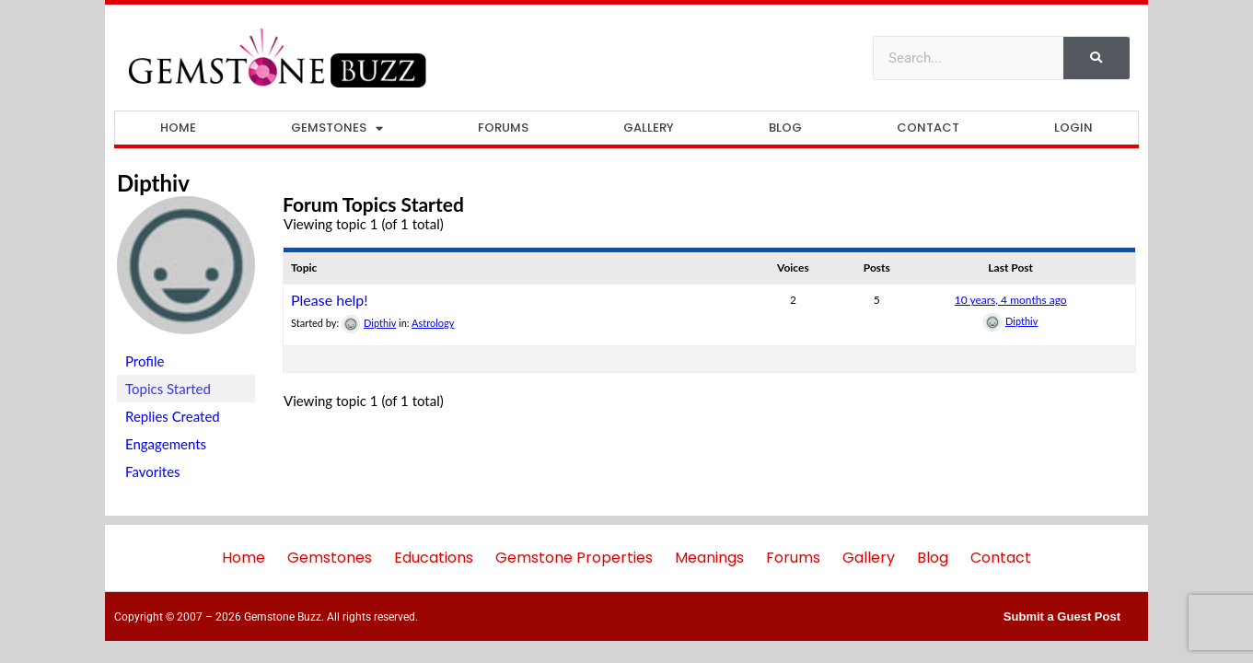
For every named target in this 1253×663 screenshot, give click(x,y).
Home (178, 127)
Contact (928, 127)
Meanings (709, 557)
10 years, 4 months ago (1011, 300)
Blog (785, 127)
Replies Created (172, 416)
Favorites (152, 471)
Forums (503, 127)
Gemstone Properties (574, 557)
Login (1073, 127)
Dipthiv (153, 182)
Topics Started (168, 388)
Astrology (433, 323)
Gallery (648, 127)
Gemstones (337, 128)
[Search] (1096, 58)
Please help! (329, 299)
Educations (433, 557)
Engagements (165, 444)
